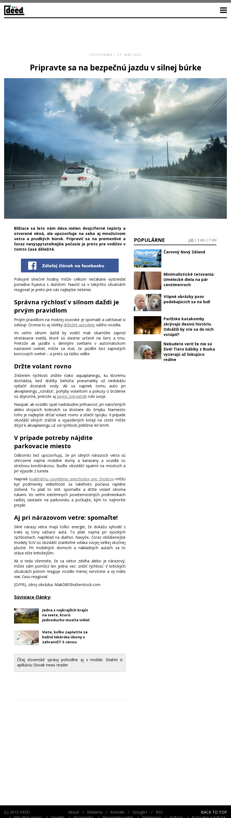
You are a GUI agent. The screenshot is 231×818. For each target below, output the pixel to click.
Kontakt (117, 812)
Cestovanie (101, 55)
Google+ (140, 812)
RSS (159, 812)
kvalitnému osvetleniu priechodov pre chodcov (71, 479)
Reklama (94, 812)
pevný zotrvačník (72, 396)
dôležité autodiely (79, 324)
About (73, 812)
